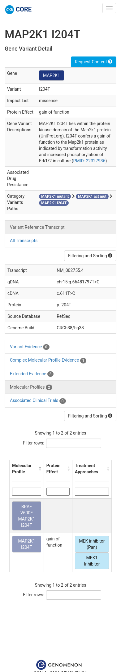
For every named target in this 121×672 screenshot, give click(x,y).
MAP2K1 (51, 75)
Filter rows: (33, 442)
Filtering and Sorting (90, 255)
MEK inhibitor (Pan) (92, 544)
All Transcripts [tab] (23, 240)
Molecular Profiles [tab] (31, 387)
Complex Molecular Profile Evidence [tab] (48, 360)
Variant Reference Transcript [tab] (37, 227)
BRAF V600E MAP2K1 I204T (26, 516)
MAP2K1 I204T (26, 544)
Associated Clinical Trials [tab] (38, 401)
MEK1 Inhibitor (92, 560)
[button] (39, 469)
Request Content (93, 61)
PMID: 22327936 (89, 160)
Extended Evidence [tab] (32, 374)
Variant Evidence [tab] (30, 347)
